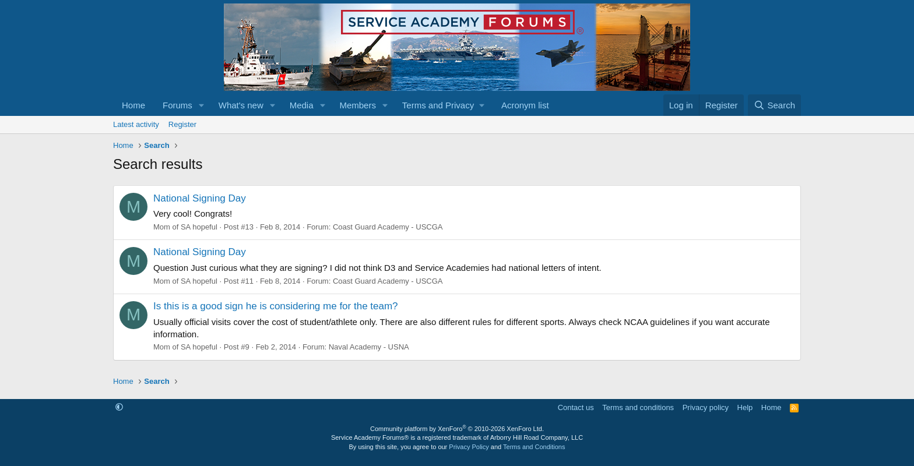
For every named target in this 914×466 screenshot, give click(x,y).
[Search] (774, 105)
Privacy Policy (468, 446)
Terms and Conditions (534, 446)
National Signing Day (199, 198)
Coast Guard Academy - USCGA (388, 227)
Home (133, 105)
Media (302, 105)
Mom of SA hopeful (185, 227)
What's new (241, 105)
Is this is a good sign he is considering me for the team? (275, 306)
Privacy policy (706, 407)
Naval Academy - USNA (369, 347)
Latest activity (136, 124)
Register (182, 124)
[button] (202, 105)
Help (745, 407)
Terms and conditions (638, 407)
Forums (177, 105)
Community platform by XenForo (457, 428)
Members (357, 105)
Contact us (576, 407)
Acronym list (525, 105)
